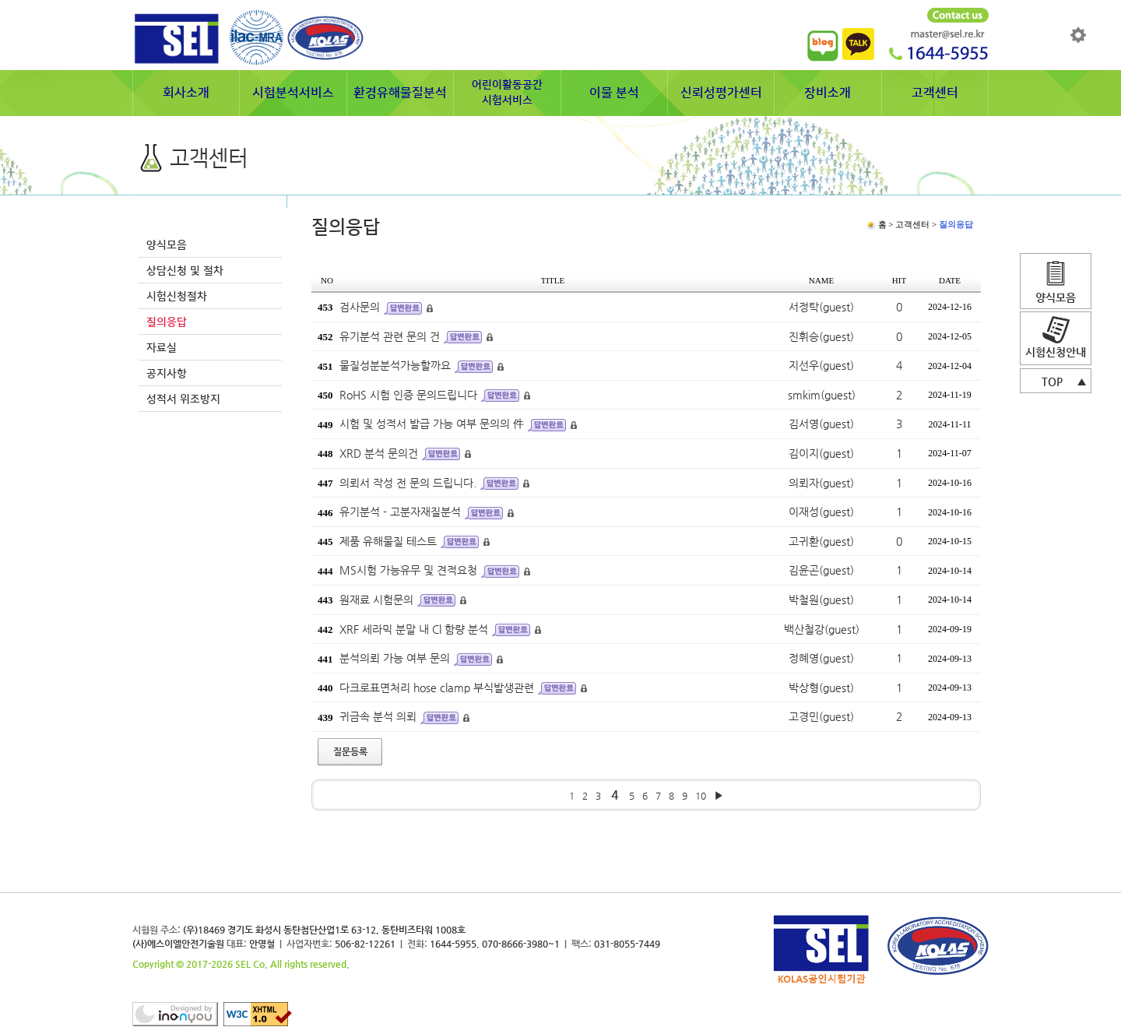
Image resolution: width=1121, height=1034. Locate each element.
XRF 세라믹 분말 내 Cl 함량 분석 (413, 629)
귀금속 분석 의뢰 (377, 716)
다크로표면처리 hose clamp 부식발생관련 (436, 687)
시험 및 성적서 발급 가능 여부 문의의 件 (431, 423)
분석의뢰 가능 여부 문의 (394, 658)
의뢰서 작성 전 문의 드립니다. (407, 483)
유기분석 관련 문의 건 (389, 336)
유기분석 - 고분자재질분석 (400, 511)
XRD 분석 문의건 (378, 453)
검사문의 (359, 307)
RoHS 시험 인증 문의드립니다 (408, 395)
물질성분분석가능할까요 (395, 365)
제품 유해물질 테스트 (388, 541)
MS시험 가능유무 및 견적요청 (408, 570)
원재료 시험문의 (376, 599)
